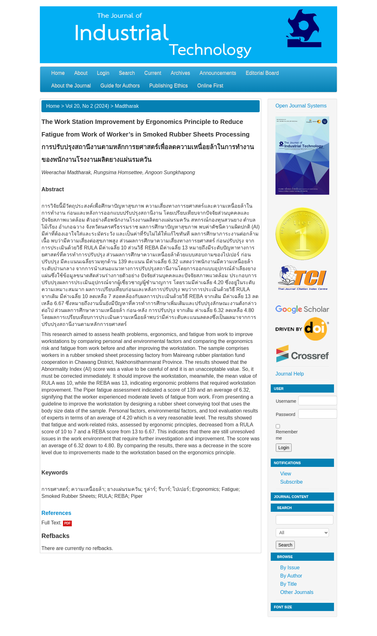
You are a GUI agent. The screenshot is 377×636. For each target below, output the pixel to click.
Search (127, 73)
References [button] (56, 513)
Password (285, 414)
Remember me (287, 435)
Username (286, 401)
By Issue (290, 567)
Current (152, 73)
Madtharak (127, 106)
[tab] (150, 513)
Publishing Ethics (168, 85)
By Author (291, 575)
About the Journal (71, 85)
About (81, 73)
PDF (67, 523)
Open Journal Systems (301, 105)
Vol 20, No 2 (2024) (87, 106)
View (285, 473)
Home (58, 73)
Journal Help (289, 373)
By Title (288, 584)
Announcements (218, 73)
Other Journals (296, 592)
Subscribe (291, 482)
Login (103, 73)
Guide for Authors (120, 85)
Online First (210, 85)
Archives (180, 73)
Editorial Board (262, 73)
